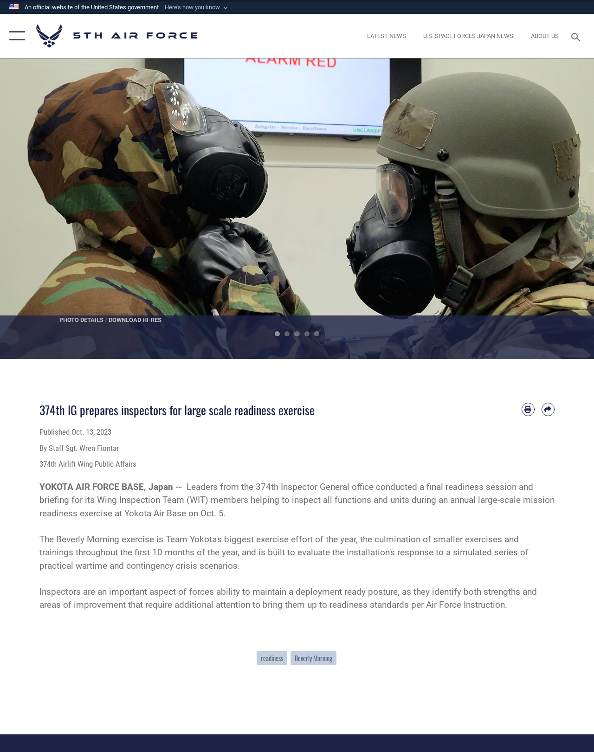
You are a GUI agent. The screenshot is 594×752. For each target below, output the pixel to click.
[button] (197, 7)
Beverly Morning (313, 658)
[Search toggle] (577, 36)
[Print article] (528, 409)
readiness (272, 658)
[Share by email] (548, 409)
